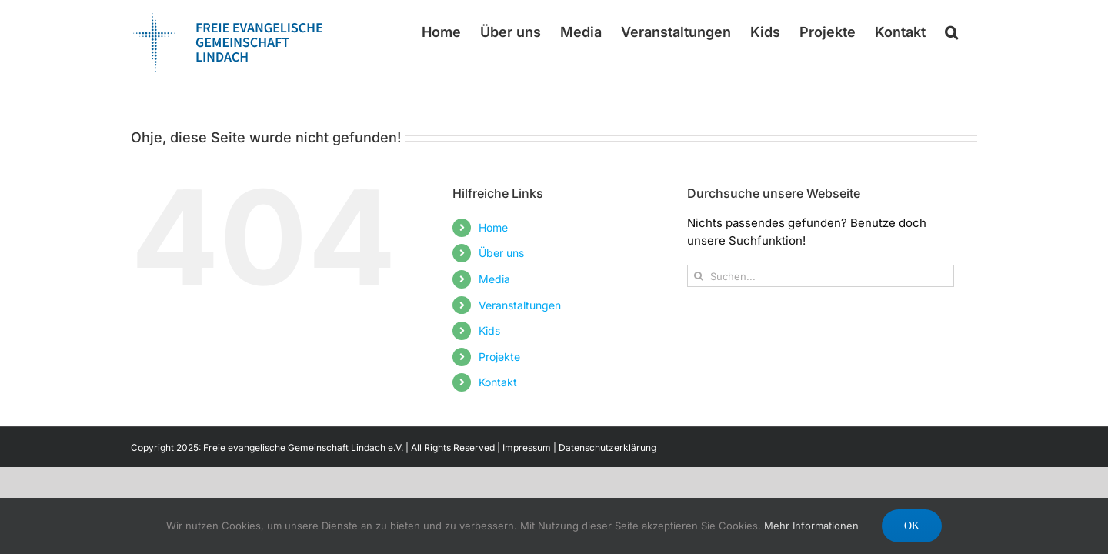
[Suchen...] (820, 276)
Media (494, 278)
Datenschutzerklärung (607, 447)
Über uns (501, 252)
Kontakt (498, 382)
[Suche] (698, 276)
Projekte (499, 356)
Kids (489, 330)
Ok (911, 526)
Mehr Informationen (811, 525)
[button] (970, 32)
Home (493, 227)
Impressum (526, 447)
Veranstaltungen (520, 305)
